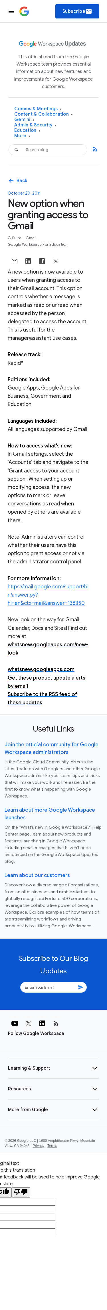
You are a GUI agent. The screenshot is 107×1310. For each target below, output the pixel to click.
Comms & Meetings (38, 109)
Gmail (31, 238)
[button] (53, 1068)
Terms (52, 1146)
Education (27, 130)
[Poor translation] (21, 1192)
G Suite (15, 238)
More (22, 136)
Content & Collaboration (43, 114)
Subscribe (77, 11)
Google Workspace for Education (38, 244)
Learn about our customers (37, 875)
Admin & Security (35, 125)
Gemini (24, 119)
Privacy (39, 1146)
